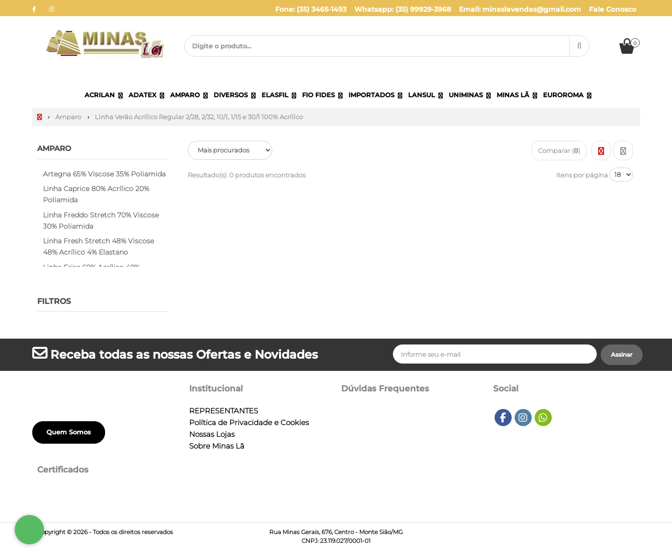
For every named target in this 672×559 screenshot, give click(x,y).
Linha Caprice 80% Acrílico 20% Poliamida (96, 194)
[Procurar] (579, 46)
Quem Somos (68, 432)
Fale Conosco (612, 9)
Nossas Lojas (212, 434)
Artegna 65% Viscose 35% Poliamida (104, 173)
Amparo (55, 148)
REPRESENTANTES (223, 411)
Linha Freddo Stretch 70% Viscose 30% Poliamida (101, 221)
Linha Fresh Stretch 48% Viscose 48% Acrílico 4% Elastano (98, 246)
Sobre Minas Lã (216, 446)
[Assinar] (622, 354)
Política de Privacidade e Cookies (249, 422)
